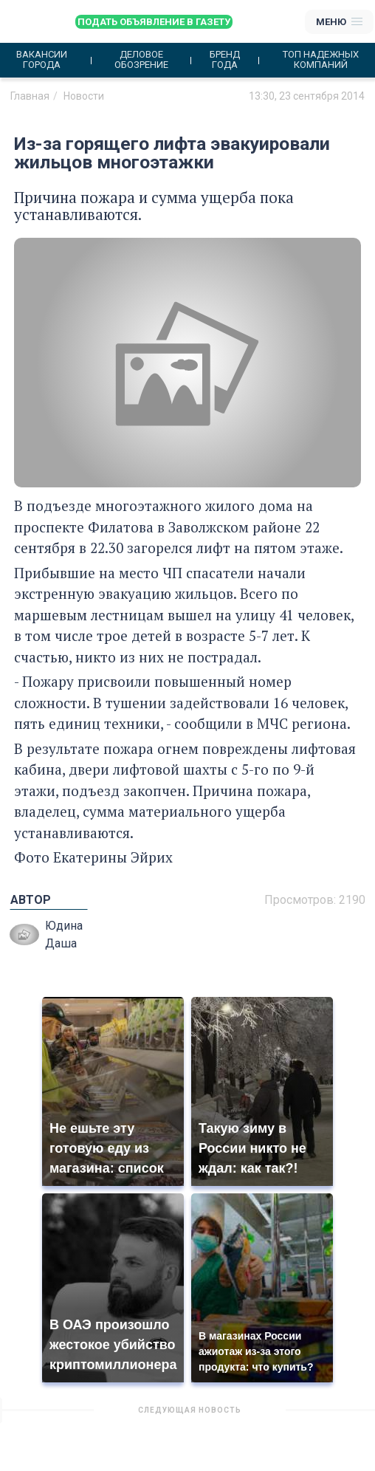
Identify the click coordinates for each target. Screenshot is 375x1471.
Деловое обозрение (141, 59)
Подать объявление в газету (154, 21)
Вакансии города (41, 59)
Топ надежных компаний (321, 59)
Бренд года (225, 59)
